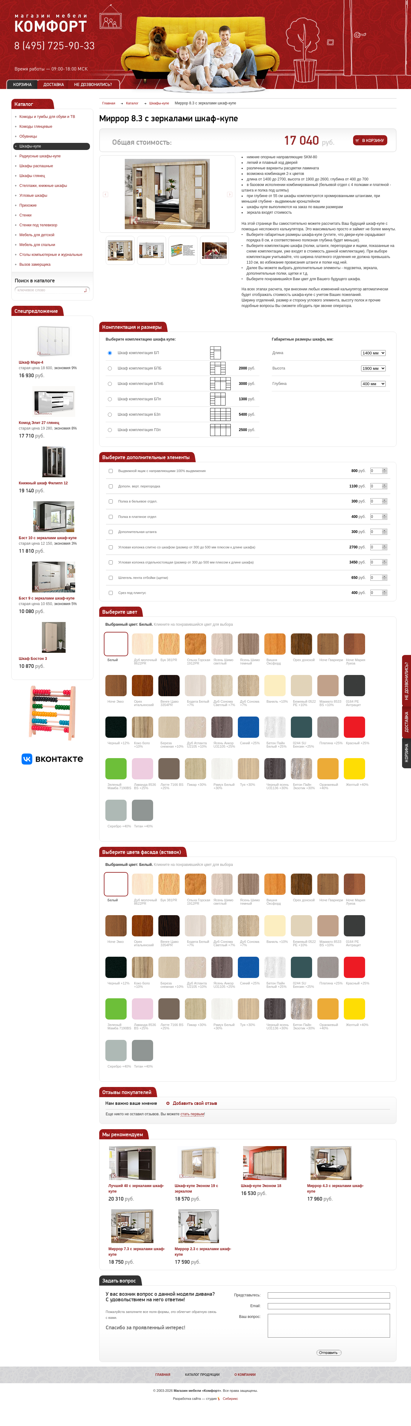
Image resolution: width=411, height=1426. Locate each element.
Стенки (25, 215)
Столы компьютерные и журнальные (50, 254)
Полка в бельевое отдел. (137, 501)
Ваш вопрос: (250, 1317)
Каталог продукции (202, 1374)
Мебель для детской (37, 235)
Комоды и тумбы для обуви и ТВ (47, 117)
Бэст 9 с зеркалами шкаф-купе (47, 598)
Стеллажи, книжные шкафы (43, 186)
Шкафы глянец (32, 176)
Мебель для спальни (37, 245)
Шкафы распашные (36, 166)
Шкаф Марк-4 (31, 362)
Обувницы (28, 136)
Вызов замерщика (35, 264)
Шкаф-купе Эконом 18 (261, 1186)
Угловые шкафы (33, 195)
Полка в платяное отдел (137, 517)
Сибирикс (230, 1398)
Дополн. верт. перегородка (139, 486)
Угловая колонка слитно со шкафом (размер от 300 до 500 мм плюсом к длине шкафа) (186, 547)
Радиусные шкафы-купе (40, 156)
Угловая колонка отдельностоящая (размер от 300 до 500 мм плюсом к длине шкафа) (186, 562)
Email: (256, 1306)
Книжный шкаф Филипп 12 (43, 483)
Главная (162, 1374)
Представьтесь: (248, 1295)
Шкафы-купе (30, 146)
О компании (245, 1374)
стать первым (192, 1114)
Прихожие (28, 205)
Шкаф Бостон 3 (33, 658)
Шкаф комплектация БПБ (139, 368)
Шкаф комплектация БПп (139, 399)
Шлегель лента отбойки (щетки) (143, 578)
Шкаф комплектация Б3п (139, 414)
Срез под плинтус (132, 593)
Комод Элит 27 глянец (39, 423)
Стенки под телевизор (38, 225)
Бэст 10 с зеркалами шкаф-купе (48, 538)
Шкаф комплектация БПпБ (141, 384)
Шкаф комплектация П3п (139, 430)
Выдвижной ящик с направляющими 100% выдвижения (162, 471)
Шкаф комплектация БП (138, 353)
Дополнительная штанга (137, 532)
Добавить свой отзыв (195, 1103)
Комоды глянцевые (35, 126)
